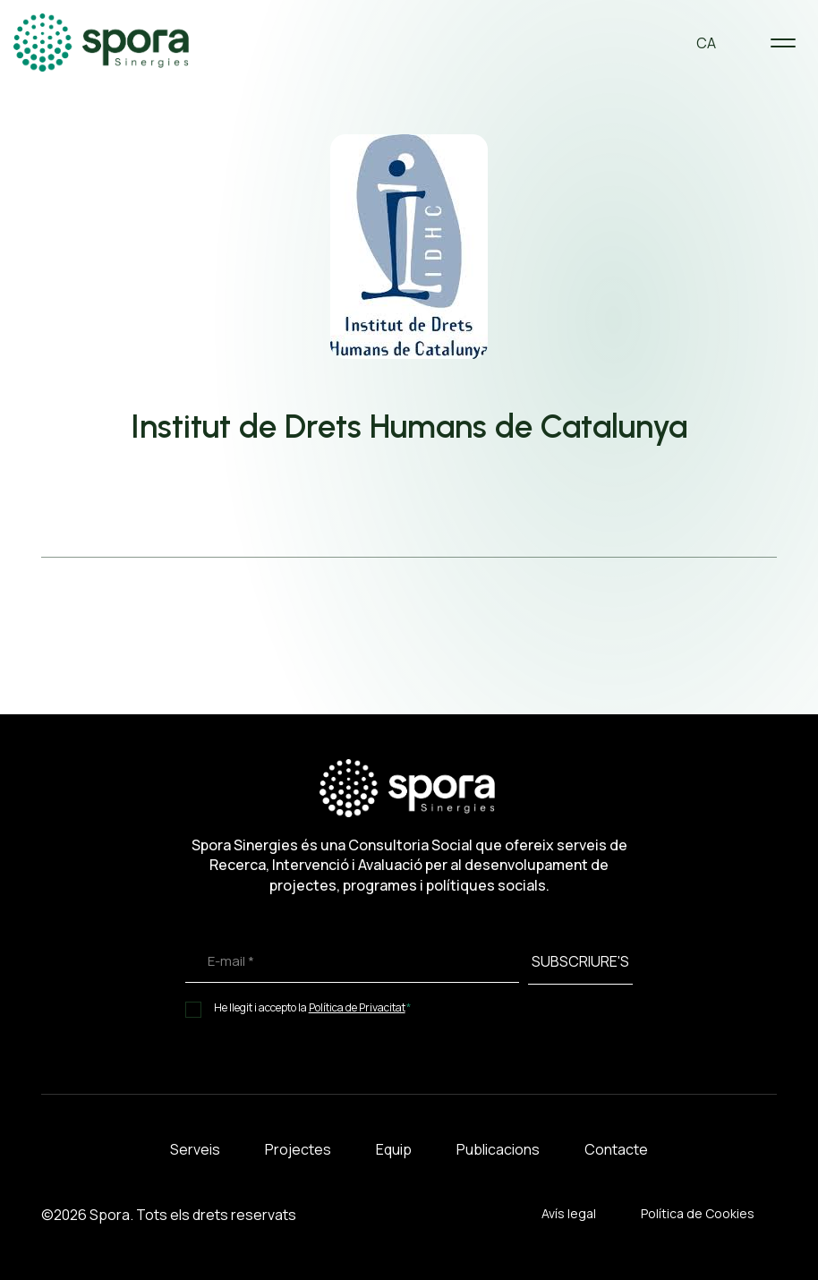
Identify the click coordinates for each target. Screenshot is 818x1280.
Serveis (195, 1149)
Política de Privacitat (357, 1008)
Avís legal (568, 1213)
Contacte (616, 1149)
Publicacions (498, 1149)
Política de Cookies (697, 1213)
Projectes (298, 1149)
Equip (394, 1149)
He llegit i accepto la (313, 1007)
